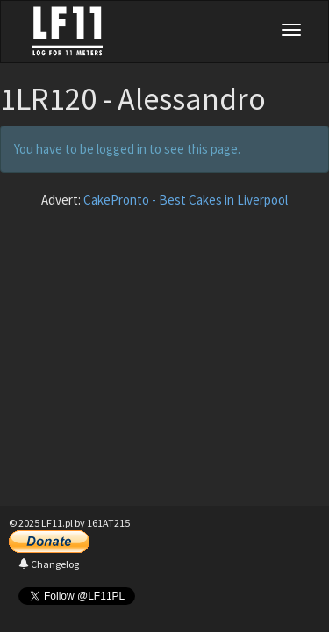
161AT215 (108, 522)
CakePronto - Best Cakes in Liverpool (185, 199)
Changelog (48, 564)
